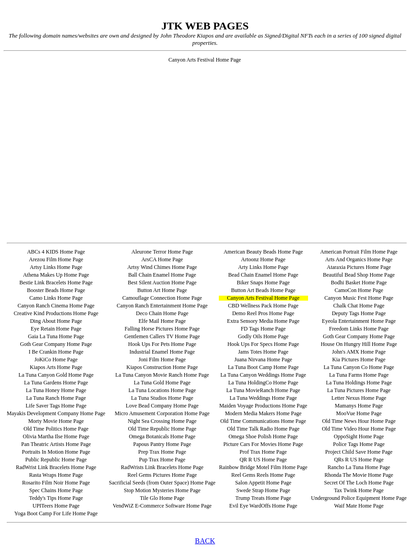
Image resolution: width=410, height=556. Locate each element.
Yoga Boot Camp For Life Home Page (56, 513)
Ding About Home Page (56, 321)
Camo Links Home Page (56, 298)
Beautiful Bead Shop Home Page (359, 275)
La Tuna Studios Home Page (162, 398)
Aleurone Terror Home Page (162, 252)
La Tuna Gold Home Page (162, 382)
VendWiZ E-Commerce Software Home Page (162, 506)
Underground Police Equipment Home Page (359, 498)
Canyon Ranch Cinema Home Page (56, 305)
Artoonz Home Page (263, 259)
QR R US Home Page (263, 459)
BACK (205, 541)
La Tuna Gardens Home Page (56, 382)
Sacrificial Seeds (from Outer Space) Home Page (162, 482)
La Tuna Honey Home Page (56, 390)
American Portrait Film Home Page (359, 252)
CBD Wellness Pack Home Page (263, 305)
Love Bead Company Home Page (162, 406)
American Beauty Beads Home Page (263, 252)
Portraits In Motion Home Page (56, 452)
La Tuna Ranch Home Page (56, 398)
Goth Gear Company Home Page (359, 336)
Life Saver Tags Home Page (56, 406)
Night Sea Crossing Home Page (162, 421)
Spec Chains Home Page (55, 490)
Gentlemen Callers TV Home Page (162, 336)
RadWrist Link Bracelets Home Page (56, 467)
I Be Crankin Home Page (56, 352)
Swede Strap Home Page (263, 490)
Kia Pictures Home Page (359, 359)
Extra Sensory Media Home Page (263, 321)
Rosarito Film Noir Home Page (56, 482)
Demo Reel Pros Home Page (263, 313)
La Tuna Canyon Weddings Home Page (263, 375)
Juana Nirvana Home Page (263, 359)
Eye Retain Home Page (56, 329)
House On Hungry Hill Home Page (359, 344)
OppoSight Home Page (359, 436)
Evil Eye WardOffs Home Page (263, 506)
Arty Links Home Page (263, 267)
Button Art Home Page (162, 290)
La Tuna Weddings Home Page (263, 398)
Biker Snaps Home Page (263, 282)
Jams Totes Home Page (263, 352)
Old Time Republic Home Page (162, 429)
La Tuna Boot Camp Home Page (263, 367)
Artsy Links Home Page (56, 267)
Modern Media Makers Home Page (263, 413)
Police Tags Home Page (359, 444)
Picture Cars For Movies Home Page (263, 444)
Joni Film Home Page (162, 359)
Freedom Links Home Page (359, 329)
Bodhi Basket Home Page (359, 282)
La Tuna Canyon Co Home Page (358, 367)
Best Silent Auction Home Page (162, 282)
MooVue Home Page (359, 413)
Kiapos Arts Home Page (56, 367)
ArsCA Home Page (162, 259)
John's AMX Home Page (359, 352)
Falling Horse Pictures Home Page (162, 329)
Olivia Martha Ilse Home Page (56, 436)
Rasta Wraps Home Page (56, 475)
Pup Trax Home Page (162, 459)
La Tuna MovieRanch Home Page (263, 390)
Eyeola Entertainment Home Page (359, 321)
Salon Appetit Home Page (263, 482)
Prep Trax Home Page (162, 452)
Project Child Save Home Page (359, 452)
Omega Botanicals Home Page (162, 436)
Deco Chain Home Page (162, 313)
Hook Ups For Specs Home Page (263, 344)
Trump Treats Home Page (263, 498)
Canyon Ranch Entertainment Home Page (162, 305)
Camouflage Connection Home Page (162, 298)
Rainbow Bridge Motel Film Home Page (263, 467)
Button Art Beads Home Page (263, 290)
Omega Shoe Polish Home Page (263, 436)
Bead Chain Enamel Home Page (263, 275)
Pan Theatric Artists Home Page (56, 444)
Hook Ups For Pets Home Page (162, 344)
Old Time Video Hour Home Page (359, 429)
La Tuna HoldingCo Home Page (263, 382)
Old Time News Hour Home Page (359, 421)
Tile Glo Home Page (162, 498)
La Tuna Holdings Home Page (358, 382)
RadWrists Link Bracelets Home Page (162, 467)
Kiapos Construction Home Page (162, 367)
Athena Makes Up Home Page (56, 275)
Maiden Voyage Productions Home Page (263, 406)
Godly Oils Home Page (263, 336)
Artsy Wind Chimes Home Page (162, 267)
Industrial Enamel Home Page (162, 352)
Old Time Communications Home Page (263, 421)
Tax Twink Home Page (359, 490)
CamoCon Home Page (358, 290)
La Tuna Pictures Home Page (359, 390)
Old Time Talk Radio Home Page (263, 429)
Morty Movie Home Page (56, 421)
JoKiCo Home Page (55, 359)
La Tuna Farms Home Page (358, 375)
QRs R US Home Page (358, 459)
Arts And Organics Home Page (358, 259)
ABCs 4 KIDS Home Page (56, 252)
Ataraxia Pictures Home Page (359, 267)
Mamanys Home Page (359, 406)
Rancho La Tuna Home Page (359, 467)
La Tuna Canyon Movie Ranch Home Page (162, 375)
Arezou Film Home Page (56, 259)
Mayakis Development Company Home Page (56, 413)
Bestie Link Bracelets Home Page (56, 282)
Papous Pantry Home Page (162, 444)
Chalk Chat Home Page (359, 305)
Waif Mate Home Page (358, 506)
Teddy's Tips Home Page (56, 498)
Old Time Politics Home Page (56, 429)
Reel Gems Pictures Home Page (162, 475)
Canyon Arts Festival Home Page (263, 298)
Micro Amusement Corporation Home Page (162, 413)
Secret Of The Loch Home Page (358, 482)
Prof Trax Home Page (263, 452)
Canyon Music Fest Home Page (358, 298)
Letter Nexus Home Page (359, 398)
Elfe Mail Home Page (162, 321)
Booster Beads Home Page (56, 290)
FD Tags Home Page (263, 329)
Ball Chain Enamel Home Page (162, 275)
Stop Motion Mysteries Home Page (162, 490)
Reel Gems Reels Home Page (263, 475)
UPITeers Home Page (56, 506)
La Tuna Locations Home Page (162, 390)
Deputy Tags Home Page (359, 313)
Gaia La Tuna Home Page (56, 336)
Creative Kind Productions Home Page (56, 313)
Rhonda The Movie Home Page (358, 475)
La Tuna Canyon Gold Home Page (56, 375)
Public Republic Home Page (56, 459)
